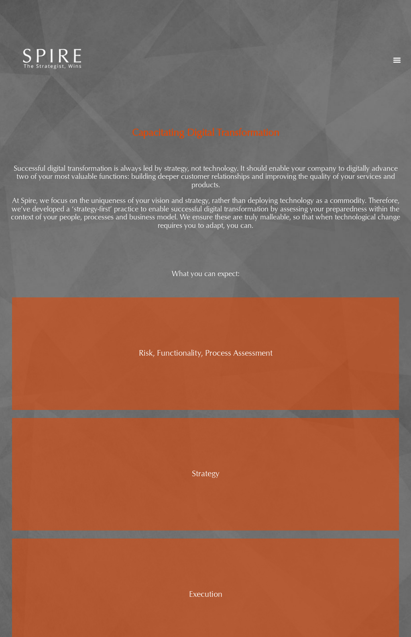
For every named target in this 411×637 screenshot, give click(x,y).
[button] (397, 60)
